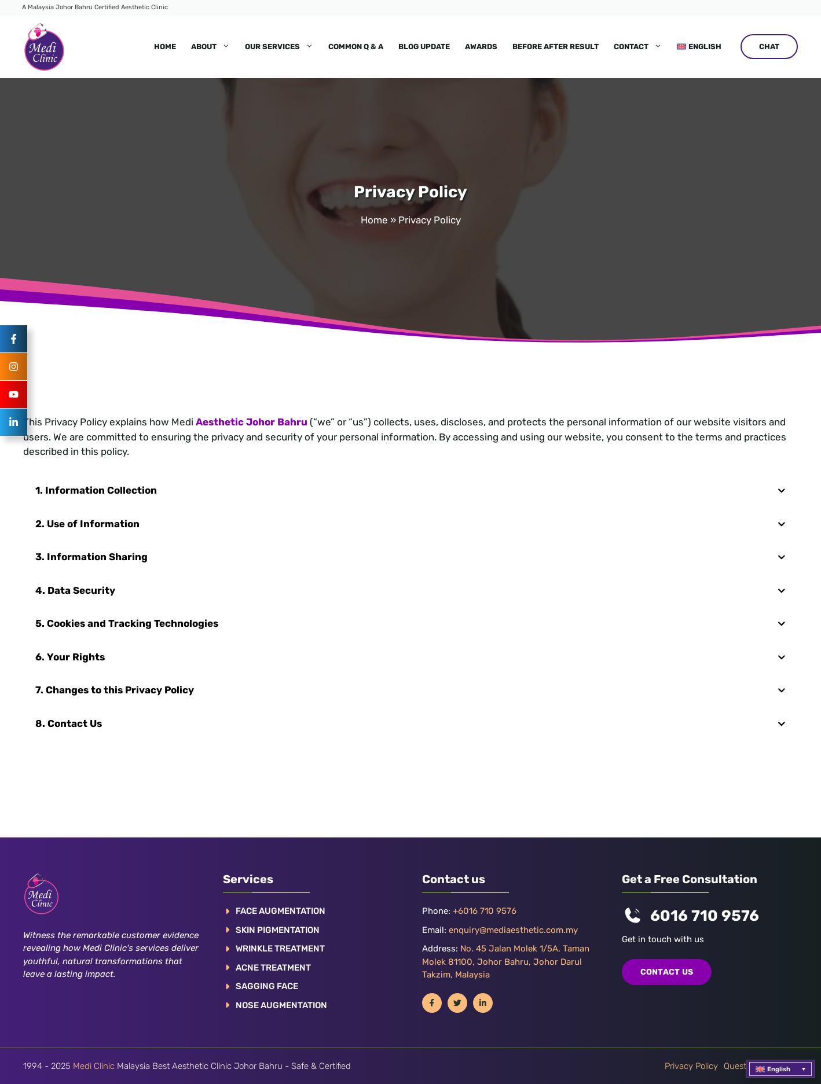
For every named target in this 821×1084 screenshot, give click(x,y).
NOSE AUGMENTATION (281, 1005)
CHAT (769, 46)
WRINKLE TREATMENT (280, 948)
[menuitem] (699, 47)
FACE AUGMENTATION (280, 911)
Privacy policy (691, 1066)
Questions (743, 1066)
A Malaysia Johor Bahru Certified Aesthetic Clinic (95, 7)
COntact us (667, 972)
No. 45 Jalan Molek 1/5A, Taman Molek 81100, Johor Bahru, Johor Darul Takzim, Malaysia (505, 961)
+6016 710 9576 (484, 911)
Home (165, 46)
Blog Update (424, 46)
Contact (641, 47)
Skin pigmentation (278, 930)
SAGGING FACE (267, 986)
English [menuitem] (778, 1069)
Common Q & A (355, 46)
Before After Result (555, 46)
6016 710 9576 (704, 916)
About (214, 47)
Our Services (283, 47)
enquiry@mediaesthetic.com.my (513, 930)
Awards (481, 46)
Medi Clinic (94, 1066)
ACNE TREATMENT (273, 967)
